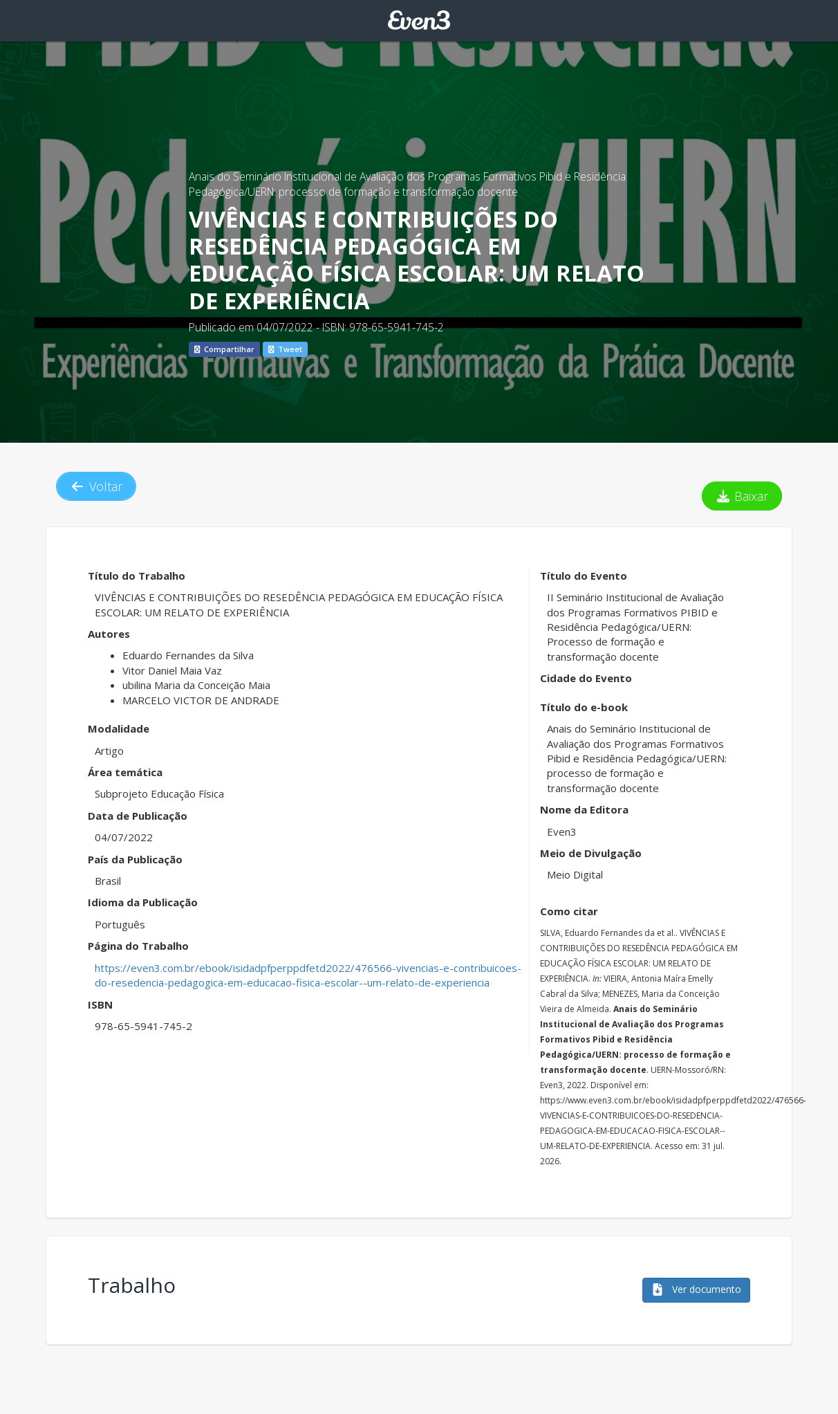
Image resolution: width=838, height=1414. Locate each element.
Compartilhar (224, 349)
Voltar (96, 486)
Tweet (285, 349)
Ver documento (696, 1289)
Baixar (742, 496)
